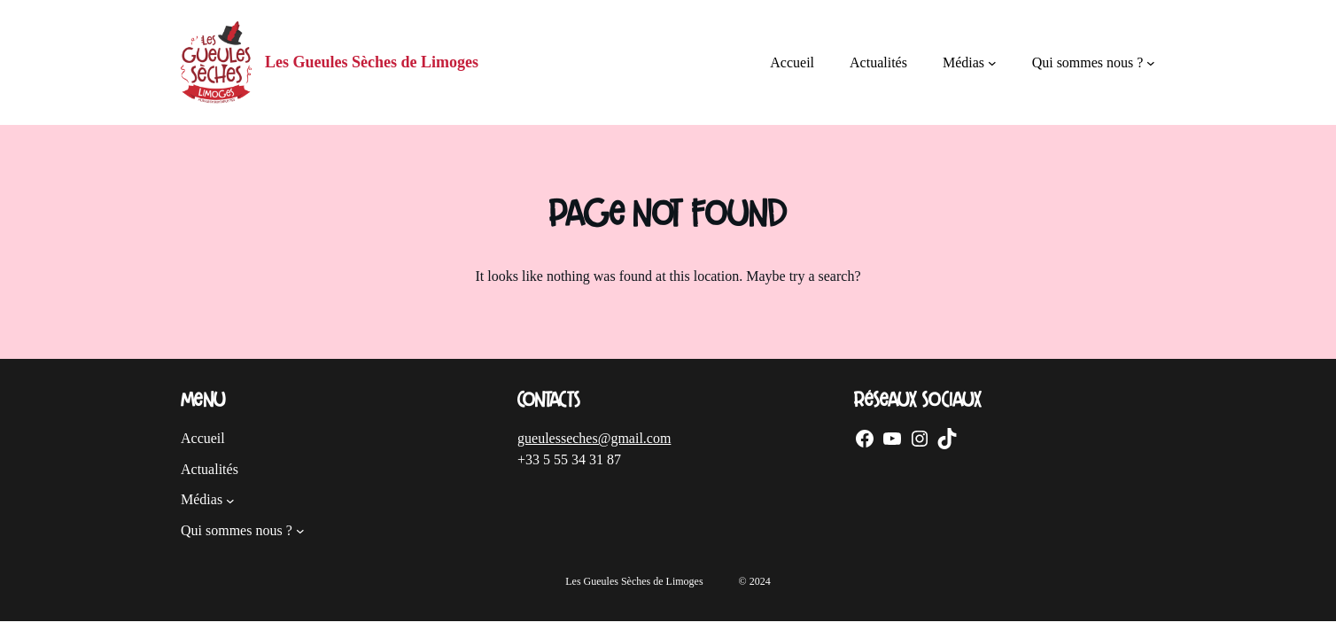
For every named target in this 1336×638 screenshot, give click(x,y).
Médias (963, 62)
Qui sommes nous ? (1088, 62)
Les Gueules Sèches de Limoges (371, 62)
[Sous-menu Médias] (992, 62)
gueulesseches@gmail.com (594, 438)
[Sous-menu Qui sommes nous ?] (1150, 62)
